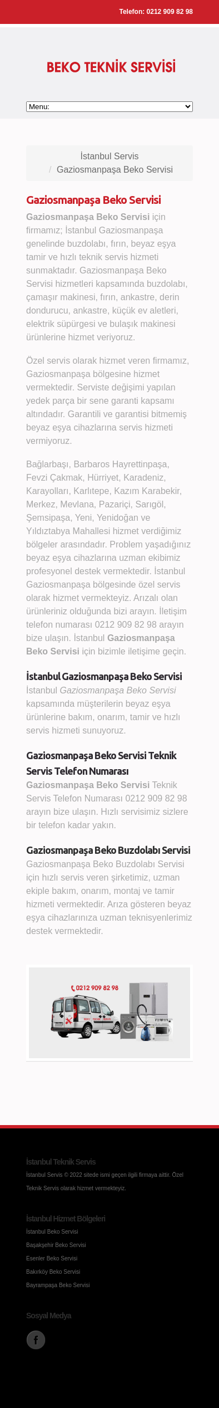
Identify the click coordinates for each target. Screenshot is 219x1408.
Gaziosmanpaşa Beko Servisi (115, 169)
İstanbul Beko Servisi (52, 1232)
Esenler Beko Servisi (51, 1258)
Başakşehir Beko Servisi (56, 1245)
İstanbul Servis (110, 156)
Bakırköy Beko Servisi (53, 1272)
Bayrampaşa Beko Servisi (58, 1285)
